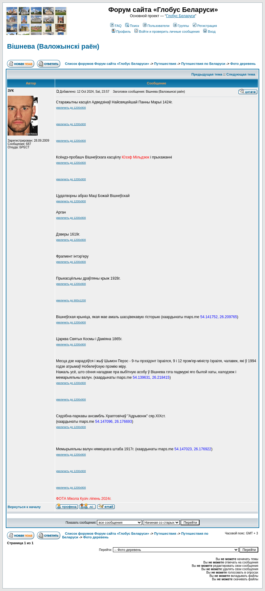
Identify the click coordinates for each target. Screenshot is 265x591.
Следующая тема (240, 74)
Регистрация (205, 26)
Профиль (121, 31)
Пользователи (156, 26)
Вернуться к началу (24, 507)
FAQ (115, 26)
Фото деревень (243, 63)
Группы (181, 26)
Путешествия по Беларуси (203, 63)
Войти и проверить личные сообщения (167, 31)
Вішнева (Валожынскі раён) (53, 46)
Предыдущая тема (207, 74)
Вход (209, 31)
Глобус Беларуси (180, 16)
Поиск (132, 26)
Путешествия (165, 63)
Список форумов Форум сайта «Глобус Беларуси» (107, 63)
